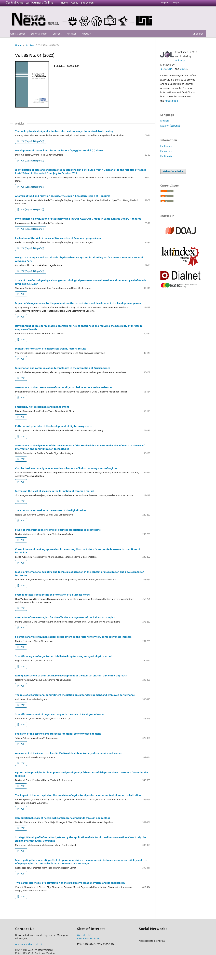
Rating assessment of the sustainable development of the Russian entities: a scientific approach (71, 675)
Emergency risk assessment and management (42, 406)
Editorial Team (39, 33)
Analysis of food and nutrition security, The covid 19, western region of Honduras (62, 196)
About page (171, 100)
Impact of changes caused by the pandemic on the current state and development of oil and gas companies (78, 303)
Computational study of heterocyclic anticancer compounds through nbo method (63, 818)
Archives (71, 33)
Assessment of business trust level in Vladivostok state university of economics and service (68, 753)
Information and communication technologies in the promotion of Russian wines (62, 368)
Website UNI (84, 935)
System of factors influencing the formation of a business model (52, 594)
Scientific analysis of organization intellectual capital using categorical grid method (63, 656)
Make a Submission (173, 171)
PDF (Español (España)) (32, 141)
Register (165, 2)
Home (64, 2)
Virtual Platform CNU (89, 938)
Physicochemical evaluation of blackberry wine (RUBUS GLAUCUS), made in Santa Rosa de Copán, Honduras (78, 218)
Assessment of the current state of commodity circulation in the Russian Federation (64, 387)
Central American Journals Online (29, 2)
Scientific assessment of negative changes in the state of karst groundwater (59, 714)
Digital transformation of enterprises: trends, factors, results (50, 348)
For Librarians (167, 156)
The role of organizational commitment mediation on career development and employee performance (75, 694)
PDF (22, 293)
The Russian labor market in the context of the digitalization (50, 510)
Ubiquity (180, 60)
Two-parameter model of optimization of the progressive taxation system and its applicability (70, 882)
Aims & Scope (17, 33)
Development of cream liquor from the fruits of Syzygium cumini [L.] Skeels (59, 150)
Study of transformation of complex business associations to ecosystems (58, 529)
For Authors (166, 151)
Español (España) (170, 125)
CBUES (183, 68)
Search (198, 33)
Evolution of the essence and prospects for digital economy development (58, 733)
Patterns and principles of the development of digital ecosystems (53, 426)
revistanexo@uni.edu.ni (28, 944)
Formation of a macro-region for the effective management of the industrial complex (65, 617)
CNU (163, 68)
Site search (87, 2)
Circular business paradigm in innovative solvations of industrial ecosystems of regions (66, 468)
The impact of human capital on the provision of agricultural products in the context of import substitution (78, 795)
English (164, 120)
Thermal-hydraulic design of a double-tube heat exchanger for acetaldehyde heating (64, 131)
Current (57, 33)
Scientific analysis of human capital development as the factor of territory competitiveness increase (73, 636)
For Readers (166, 145)
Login (176, 2)
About (74, 2)
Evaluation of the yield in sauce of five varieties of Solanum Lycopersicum (58, 238)
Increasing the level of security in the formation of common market (54, 491)
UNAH (170, 68)
